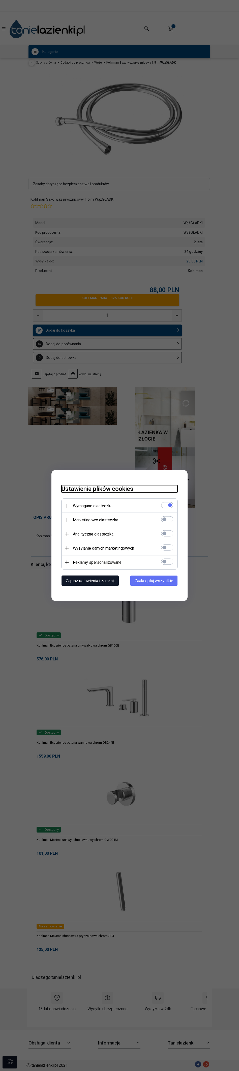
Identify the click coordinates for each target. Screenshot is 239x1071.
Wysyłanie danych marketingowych (103, 548)
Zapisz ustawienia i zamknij (90, 580)
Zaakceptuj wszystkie (154, 580)
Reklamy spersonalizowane (97, 562)
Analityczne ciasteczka (93, 534)
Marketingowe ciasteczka (95, 520)
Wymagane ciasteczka (92, 505)
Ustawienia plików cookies (97, 488)
